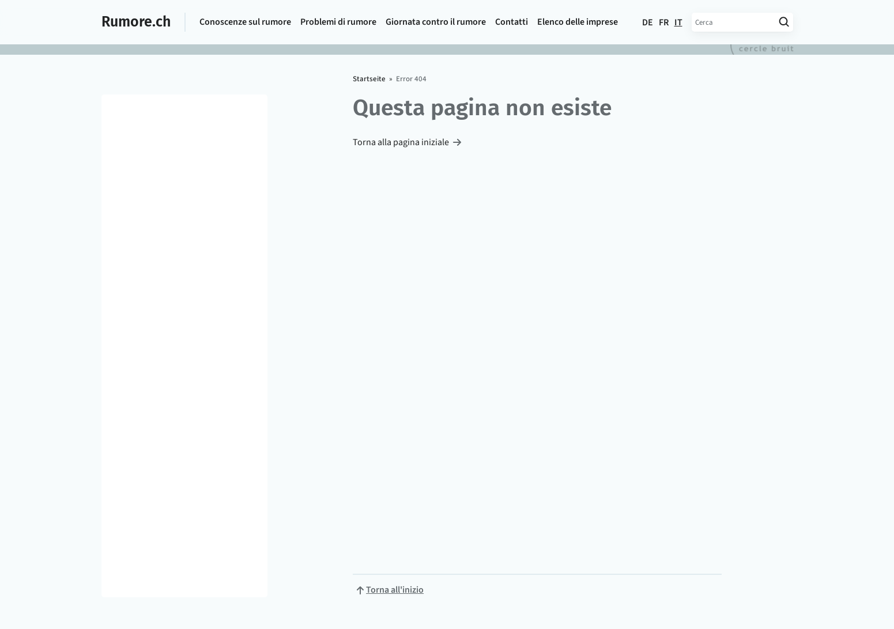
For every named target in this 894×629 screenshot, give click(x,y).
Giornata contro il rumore (436, 22)
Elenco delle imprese (577, 22)
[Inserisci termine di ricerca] (733, 22)
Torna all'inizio (395, 589)
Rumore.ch (136, 22)
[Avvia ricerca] (784, 22)
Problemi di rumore (338, 22)
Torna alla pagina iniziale (401, 142)
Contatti (511, 22)
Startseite (369, 79)
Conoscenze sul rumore (245, 22)
